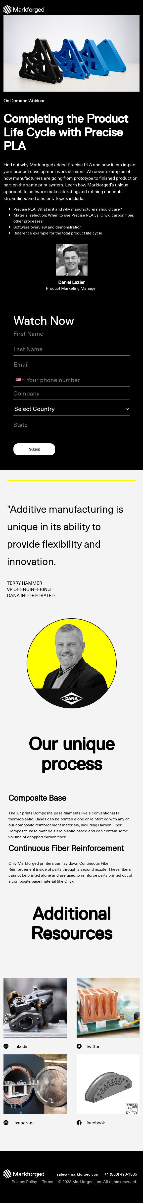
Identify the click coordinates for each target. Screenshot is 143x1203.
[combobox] (19, 379)
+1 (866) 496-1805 (120, 1174)
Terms (47, 1181)
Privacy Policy (24, 1181)
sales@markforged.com (78, 1174)
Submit (34, 449)
